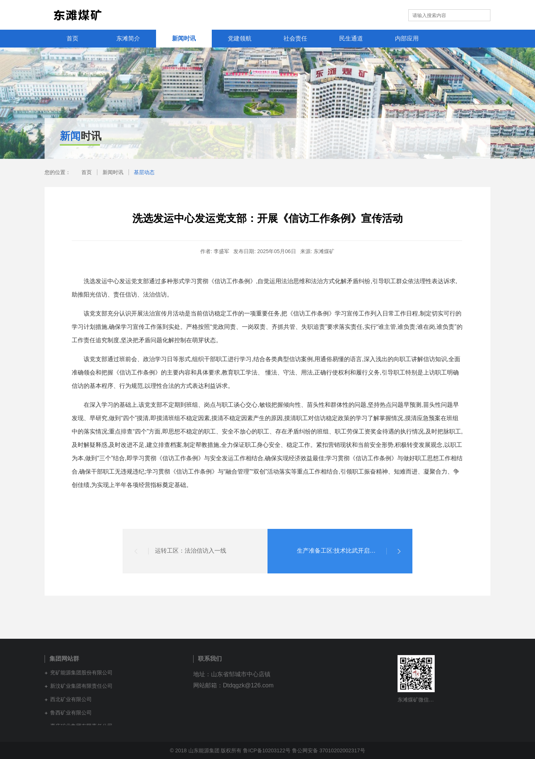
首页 (72, 38)
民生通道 (351, 38)
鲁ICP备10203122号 (267, 750)
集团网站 (388, 15)
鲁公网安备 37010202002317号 (328, 750)
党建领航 (240, 38)
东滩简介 (128, 38)
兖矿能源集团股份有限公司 (81, 672)
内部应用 (407, 38)
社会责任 (295, 38)
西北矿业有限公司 (71, 699)
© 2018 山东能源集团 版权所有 (205, 750)
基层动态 (144, 172)
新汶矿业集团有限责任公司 (81, 686)
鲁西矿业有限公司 (71, 713)
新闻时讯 (184, 38)
